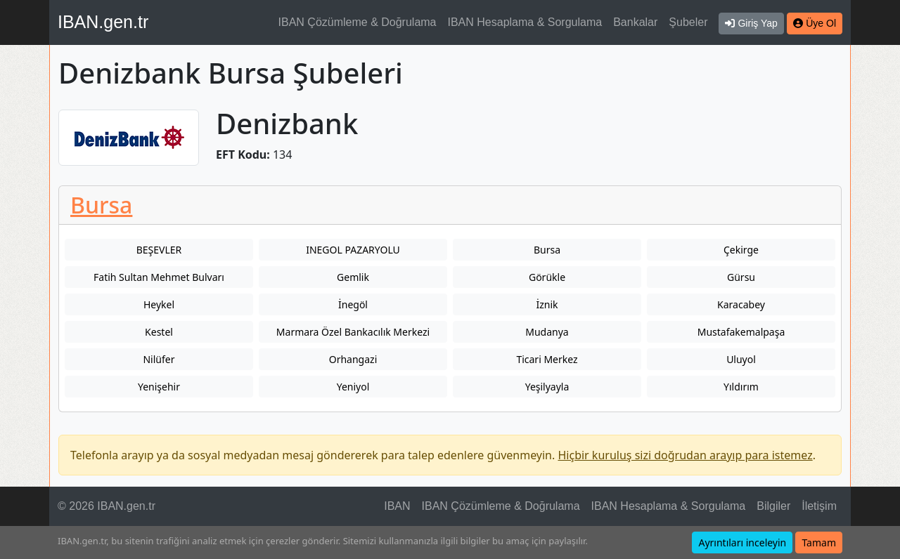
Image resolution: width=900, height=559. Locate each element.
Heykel (158, 304)
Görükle (547, 277)
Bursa (101, 205)
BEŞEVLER (159, 249)
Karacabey (741, 304)
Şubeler (688, 22)
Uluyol (741, 359)
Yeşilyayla (547, 386)
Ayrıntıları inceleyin (742, 542)
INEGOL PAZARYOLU (353, 249)
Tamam (819, 542)
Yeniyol (353, 386)
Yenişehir (159, 386)
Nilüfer (158, 359)
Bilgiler (773, 506)
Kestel (159, 331)
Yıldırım (741, 386)
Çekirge (741, 249)
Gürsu (741, 277)
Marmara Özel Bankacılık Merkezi (353, 331)
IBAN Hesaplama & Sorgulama (525, 22)
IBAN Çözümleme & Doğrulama (357, 22)
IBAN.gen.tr (103, 22)
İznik (547, 304)
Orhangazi (353, 359)
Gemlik (353, 277)
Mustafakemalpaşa (741, 331)
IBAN (397, 506)
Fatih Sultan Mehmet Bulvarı (159, 277)
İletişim (819, 506)
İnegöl (353, 304)
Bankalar (635, 22)
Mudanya (546, 331)
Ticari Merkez (546, 359)
